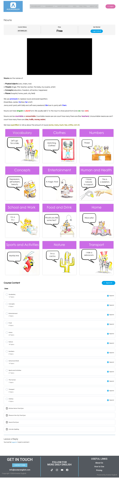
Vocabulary (37, 6)
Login (110, 6)
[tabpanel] (59, 157)
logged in (14, 446)
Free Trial (83, 6)
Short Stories (63, 6)
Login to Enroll (97, 31)
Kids (74, 6)
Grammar (50, 6)
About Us (93, 6)
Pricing (99, 475)
